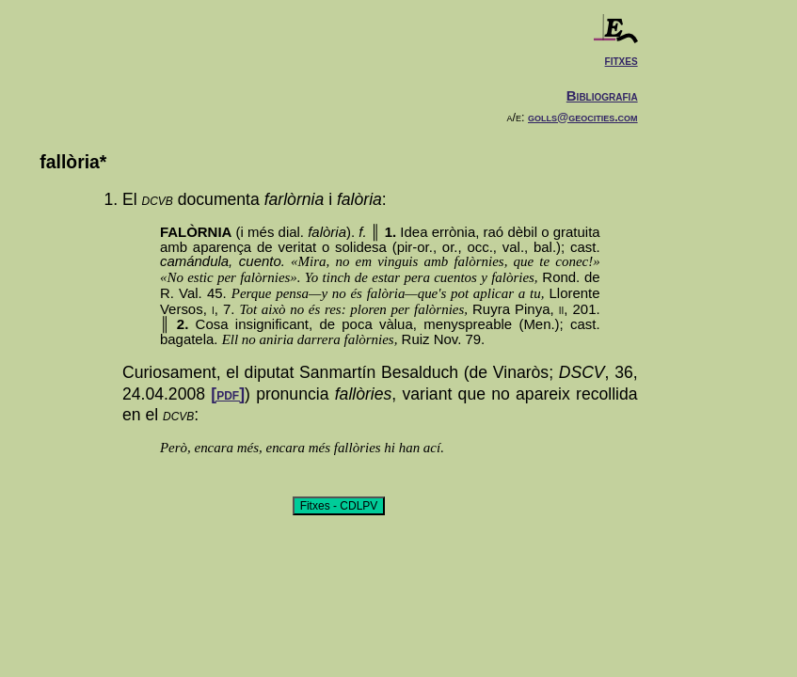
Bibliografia (602, 95)
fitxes (621, 60)
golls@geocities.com (583, 117)
